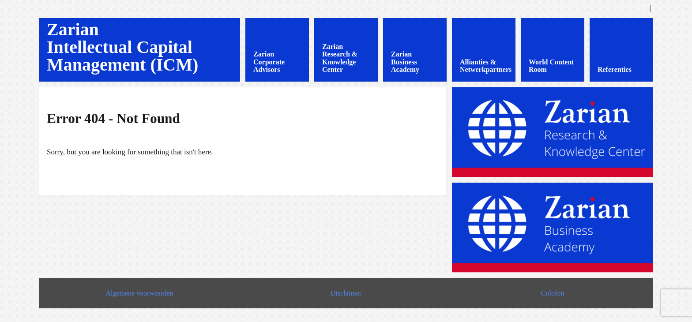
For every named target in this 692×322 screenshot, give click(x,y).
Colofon (552, 293)
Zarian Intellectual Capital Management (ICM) (122, 47)
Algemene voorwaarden (139, 293)
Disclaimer (346, 293)
